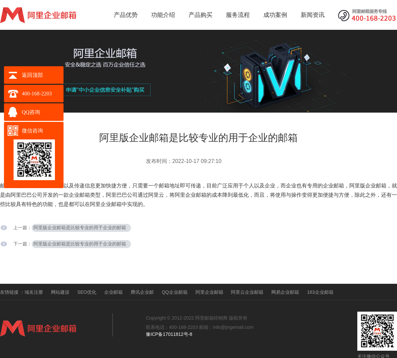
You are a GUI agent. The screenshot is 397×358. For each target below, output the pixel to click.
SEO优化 (87, 292)
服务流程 (238, 15)
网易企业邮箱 (285, 292)
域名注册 (33, 292)
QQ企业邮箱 (175, 292)
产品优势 (126, 15)
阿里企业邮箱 (209, 292)
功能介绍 (163, 15)
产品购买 (200, 15)
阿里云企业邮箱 (247, 292)
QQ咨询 (31, 112)
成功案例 (275, 15)
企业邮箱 (113, 292)
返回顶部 (32, 75)
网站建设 (60, 292)
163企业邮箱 (320, 292)
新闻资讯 (313, 15)
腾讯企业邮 (142, 292)
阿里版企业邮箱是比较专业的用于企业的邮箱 (79, 227)
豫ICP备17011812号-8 (169, 334)
